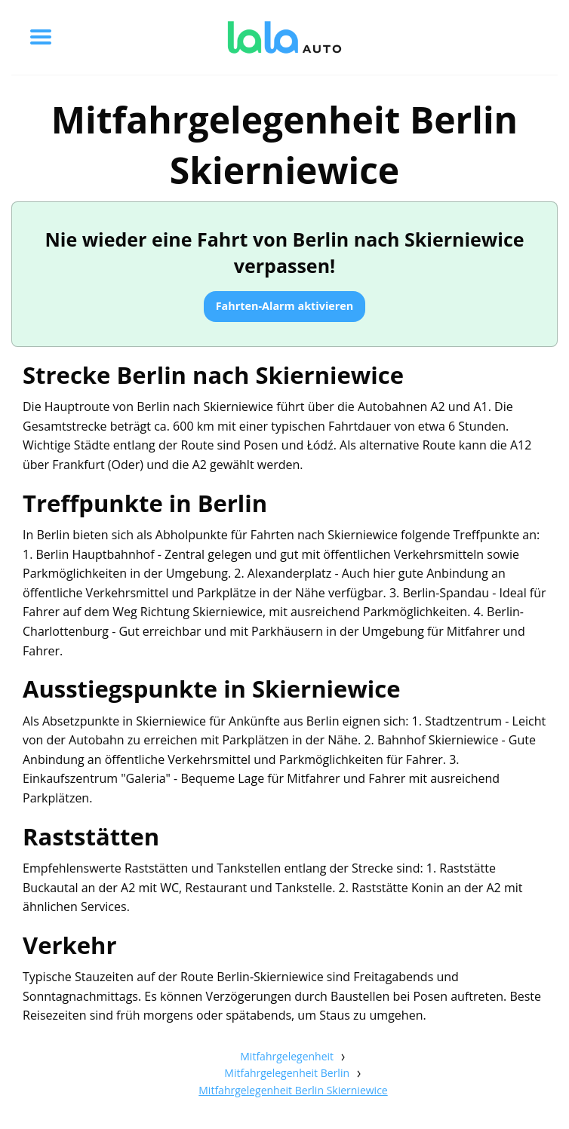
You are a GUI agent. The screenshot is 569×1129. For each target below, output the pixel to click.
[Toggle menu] (40, 37)
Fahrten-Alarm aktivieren (285, 306)
